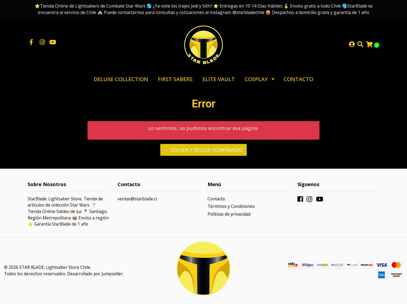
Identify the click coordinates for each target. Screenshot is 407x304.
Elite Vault (218, 79)
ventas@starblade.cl (137, 199)
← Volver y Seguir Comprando (203, 150)
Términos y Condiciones (231, 206)
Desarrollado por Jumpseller (95, 274)
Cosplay (256, 79)
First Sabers (175, 79)
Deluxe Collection (121, 79)
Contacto (298, 79)
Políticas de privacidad (229, 214)
